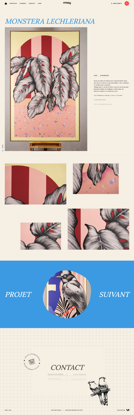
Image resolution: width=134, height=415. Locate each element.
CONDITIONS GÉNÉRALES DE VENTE (74, 410)
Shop (39, 3)
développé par (123, 410)
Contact (32, 3)
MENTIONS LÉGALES (56, 410)
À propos (23, 3)
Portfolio (13, 3)
